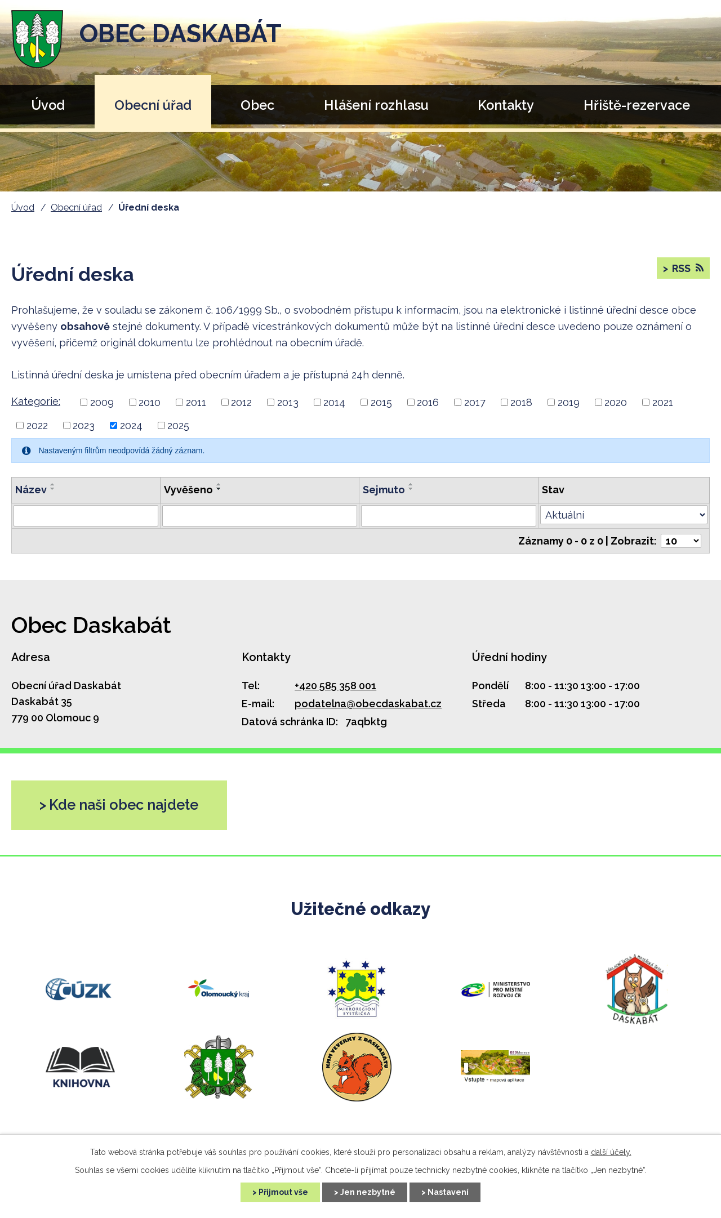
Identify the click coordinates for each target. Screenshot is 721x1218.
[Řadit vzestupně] (53, 484)
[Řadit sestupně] (53, 489)
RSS (687, 268)
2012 (241, 402)
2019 (569, 402)
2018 (521, 402)
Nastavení (448, 1192)
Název (31, 490)
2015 (381, 402)
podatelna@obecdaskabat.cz (368, 704)
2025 (178, 425)
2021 (662, 402)
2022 (37, 425)
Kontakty (506, 105)
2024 (131, 425)
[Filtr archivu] (623, 514)
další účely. (611, 1152)
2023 (84, 425)
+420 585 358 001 (335, 685)
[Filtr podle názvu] (86, 516)
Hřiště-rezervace (637, 105)
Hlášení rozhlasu (376, 105)
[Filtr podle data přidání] (259, 516)
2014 (334, 402)
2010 (150, 402)
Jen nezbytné (367, 1192)
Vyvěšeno (188, 490)
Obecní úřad (153, 105)
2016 (428, 402)
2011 (196, 402)
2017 (475, 402)
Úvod (48, 105)
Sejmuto (384, 490)
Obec (257, 105)
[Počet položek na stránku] (681, 541)
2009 (102, 402)
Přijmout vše (283, 1192)
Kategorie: (35, 401)
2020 (615, 402)
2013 (288, 402)
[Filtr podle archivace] (448, 516)
